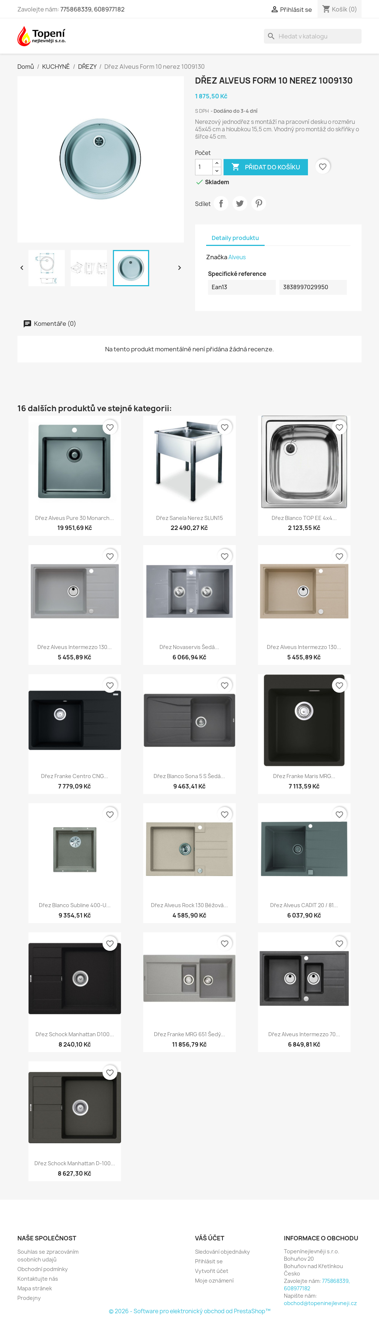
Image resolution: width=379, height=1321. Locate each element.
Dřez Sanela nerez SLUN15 (189, 517)
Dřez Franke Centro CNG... (74, 776)
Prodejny (29, 1297)
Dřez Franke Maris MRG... (304, 776)
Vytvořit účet (211, 1270)
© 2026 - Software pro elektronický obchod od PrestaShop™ (190, 1311)
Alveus (237, 257)
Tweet (239, 203)
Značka (216, 257)
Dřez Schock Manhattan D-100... (74, 1163)
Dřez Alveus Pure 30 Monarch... (74, 517)
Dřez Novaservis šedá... (189, 647)
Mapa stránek (34, 1288)
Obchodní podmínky (42, 1269)
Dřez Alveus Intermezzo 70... (304, 1034)
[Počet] (204, 167)
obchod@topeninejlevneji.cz (320, 1303)
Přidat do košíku (265, 167)
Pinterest (258, 203)
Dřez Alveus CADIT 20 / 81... (304, 905)
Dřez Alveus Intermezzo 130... (74, 647)
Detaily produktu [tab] (235, 238)
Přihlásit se (209, 1261)
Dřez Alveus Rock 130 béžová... (189, 905)
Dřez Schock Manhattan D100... (75, 1034)
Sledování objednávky (222, 1251)
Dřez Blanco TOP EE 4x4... (304, 517)
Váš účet (209, 1238)
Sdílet (221, 203)
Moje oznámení (214, 1280)
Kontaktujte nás (37, 1278)
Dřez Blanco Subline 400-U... (75, 905)
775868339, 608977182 (92, 9)
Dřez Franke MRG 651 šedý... (189, 1034)
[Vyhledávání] (313, 36)
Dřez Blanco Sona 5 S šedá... (189, 776)
